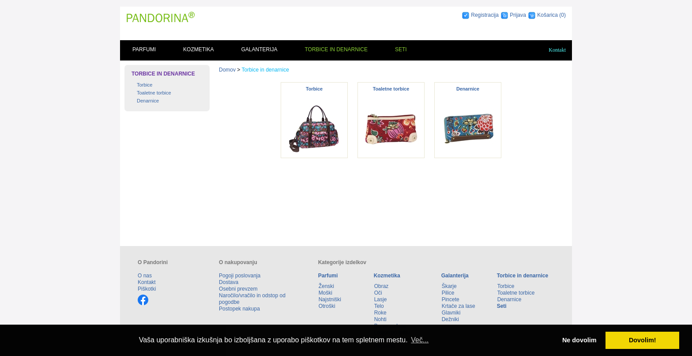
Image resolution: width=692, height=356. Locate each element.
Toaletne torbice (154, 92)
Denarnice (148, 100)
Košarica (548, 15)
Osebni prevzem (238, 289)
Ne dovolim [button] (579, 340)
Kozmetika (198, 49)
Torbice (144, 84)
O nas (145, 276)
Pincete (450, 299)
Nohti (380, 319)
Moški (325, 293)
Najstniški (330, 299)
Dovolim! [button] (642, 340)
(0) (562, 15)
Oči (378, 293)
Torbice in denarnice (336, 49)
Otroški (327, 306)
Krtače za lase (458, 306)
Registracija (485, 15)
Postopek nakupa (239, 309)
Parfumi (144, 49)
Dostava (228, 282)
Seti (401, 49)
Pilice (448, 293)
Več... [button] (420, 340)
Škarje (449, 286)
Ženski (326, 286)
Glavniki (451, 313)
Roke (380, 313)
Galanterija (259, 49)
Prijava (518, 15)
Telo (379, 306)
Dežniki (450, 319)
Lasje (380, 299)
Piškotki (147, 289)
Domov (227, 70)
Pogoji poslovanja (239, 276)
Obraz (381, 286)
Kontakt (557, 50)
